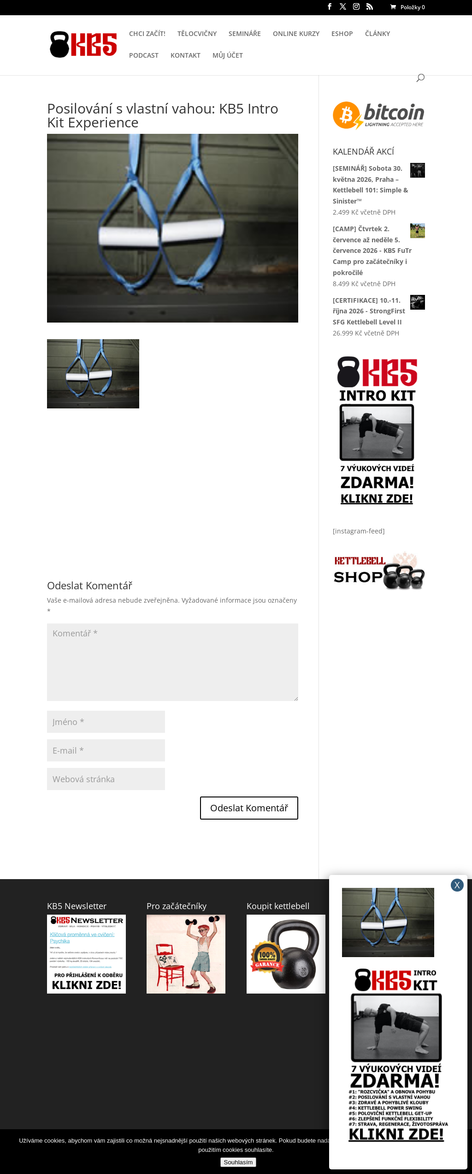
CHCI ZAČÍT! (147, 34)
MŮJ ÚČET (227, 56)
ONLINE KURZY (296, 34)
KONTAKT (186, 56)
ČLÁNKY (377, 34)
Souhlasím (238, 1162)
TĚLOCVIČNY (197, 34)
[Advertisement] (172, 473)
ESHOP (342, 34)
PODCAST (144, 56)
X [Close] (457, 885)
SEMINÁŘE (245, 34)
